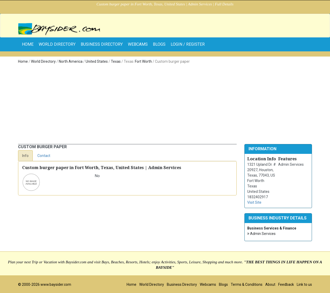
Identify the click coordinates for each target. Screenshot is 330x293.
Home (23, 61)
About (270, 284)
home (28, 44)
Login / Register (188, 44)
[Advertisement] (165, 105)
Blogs (159, 44)
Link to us (304, 284)
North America (70, 61)
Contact (43, 156)
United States (97, 61)
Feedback (286, 284)
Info (25, 156)
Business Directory (102, 44)
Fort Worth (143, 61)
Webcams (138, 44)
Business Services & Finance (271, 228)
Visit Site (254, 202)
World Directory (57, 44)
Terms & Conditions (246, 284)
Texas (116, 61)
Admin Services (261, 233)
